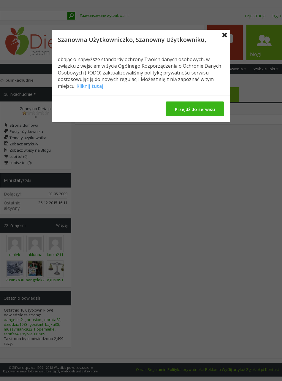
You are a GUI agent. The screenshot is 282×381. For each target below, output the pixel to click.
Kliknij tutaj (90, 86)
